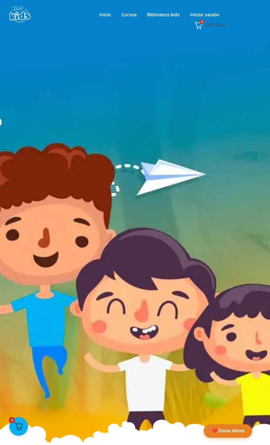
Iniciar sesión (204, 15)
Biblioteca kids (163, 15)
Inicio (105, 15)
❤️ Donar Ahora (227, 430)
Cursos (129, 15)
